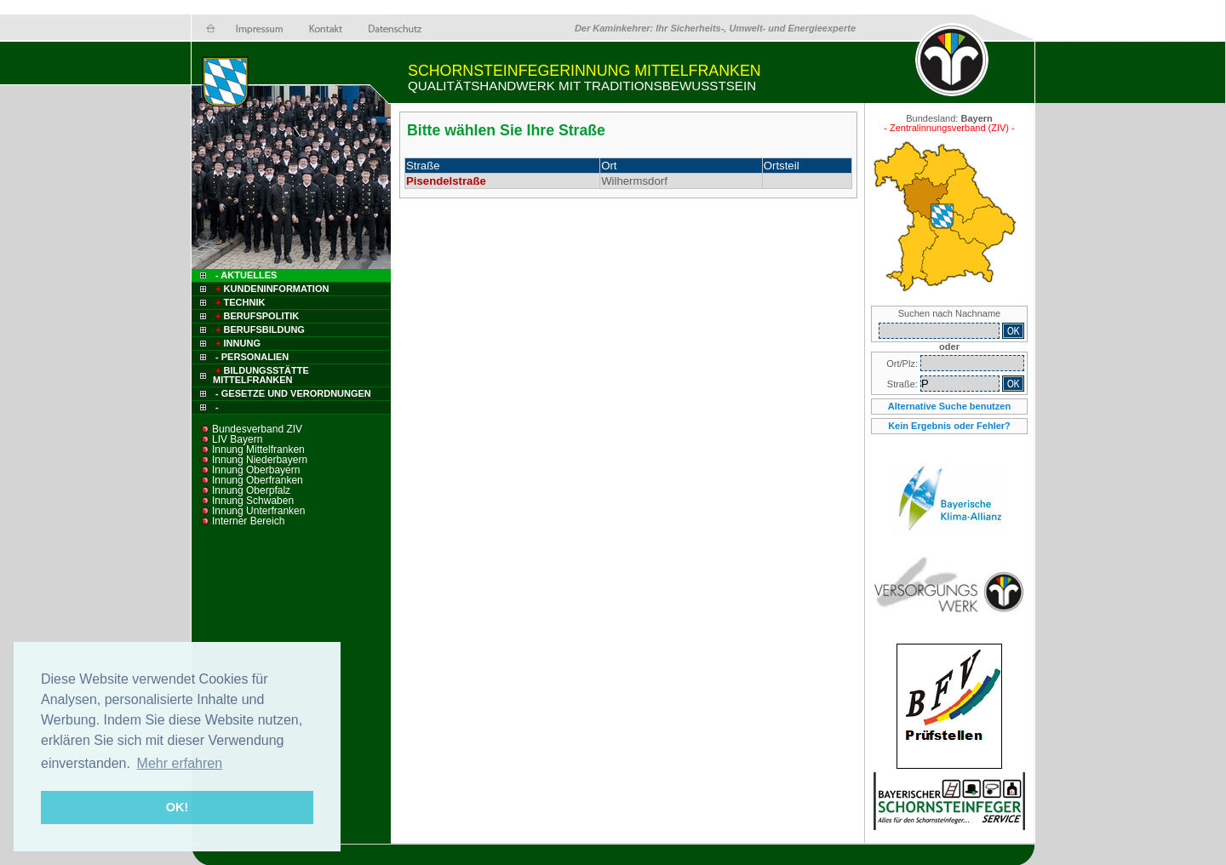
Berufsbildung (259, 329)
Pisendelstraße (446, 181)
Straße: (903, 384)
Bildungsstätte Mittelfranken (261, 375)
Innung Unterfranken (258, 511)
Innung (237, 343)
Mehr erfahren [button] (180, 763)
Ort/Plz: (903, 363)
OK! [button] (177, 807)
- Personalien (252, 357)
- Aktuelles (245, 275)
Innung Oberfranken (257, 480)
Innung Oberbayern (256, 470)
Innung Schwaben (253, 501)
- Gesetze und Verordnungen (293, 393)
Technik (239, 302)
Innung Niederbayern (259, 460)
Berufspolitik (256, 316)
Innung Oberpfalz (251, 490)
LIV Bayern (237, 439)
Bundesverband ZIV (257, 429)
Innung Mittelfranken (258, 449)
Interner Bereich (248, 521)
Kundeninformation (271, 289)
